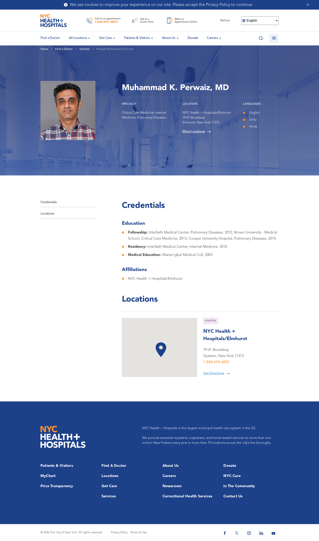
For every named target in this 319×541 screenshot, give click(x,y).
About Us (168, 38)
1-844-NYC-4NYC (106, 22)
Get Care (105, 38)
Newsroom (172, 486)
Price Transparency (56, 486)
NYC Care (232, 476)
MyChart (48, 476)
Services (109, 496)
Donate (193, 38)
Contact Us (233, 496)
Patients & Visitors (137, 38)
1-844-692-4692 (216, 362)
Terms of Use (138, 532)
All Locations (78, 38)
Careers (212, 38)
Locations (47, 213)
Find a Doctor (114, 466)
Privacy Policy (119, 532)
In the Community (239, 486)
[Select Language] (260, 20)
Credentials (48, 202)
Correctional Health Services (187, 496)
